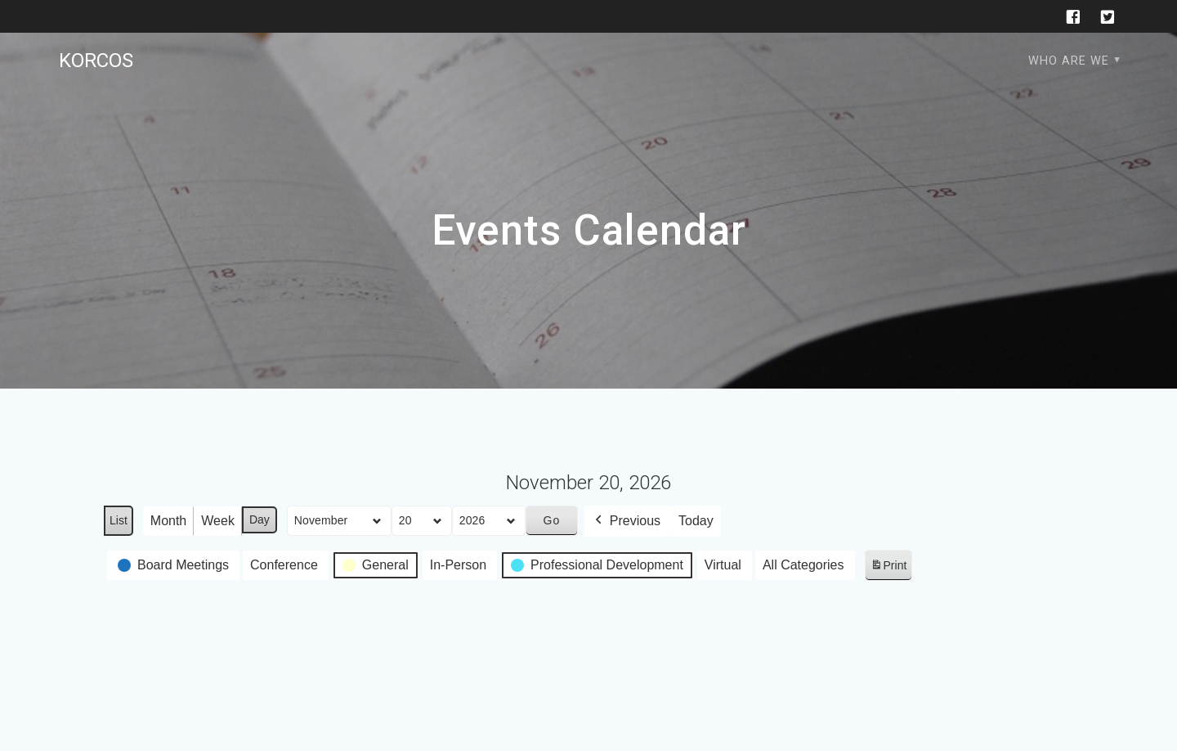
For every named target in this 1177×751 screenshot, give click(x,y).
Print (888, 568)
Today (696, 521)
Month (168, 521)
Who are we (1068, 61)
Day (259, 519)
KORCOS (96, 60)
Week (218, 521)
